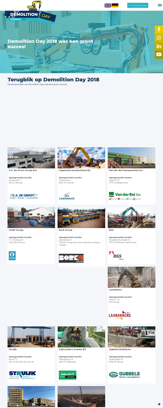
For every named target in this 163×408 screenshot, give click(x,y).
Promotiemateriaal (138, 5)
